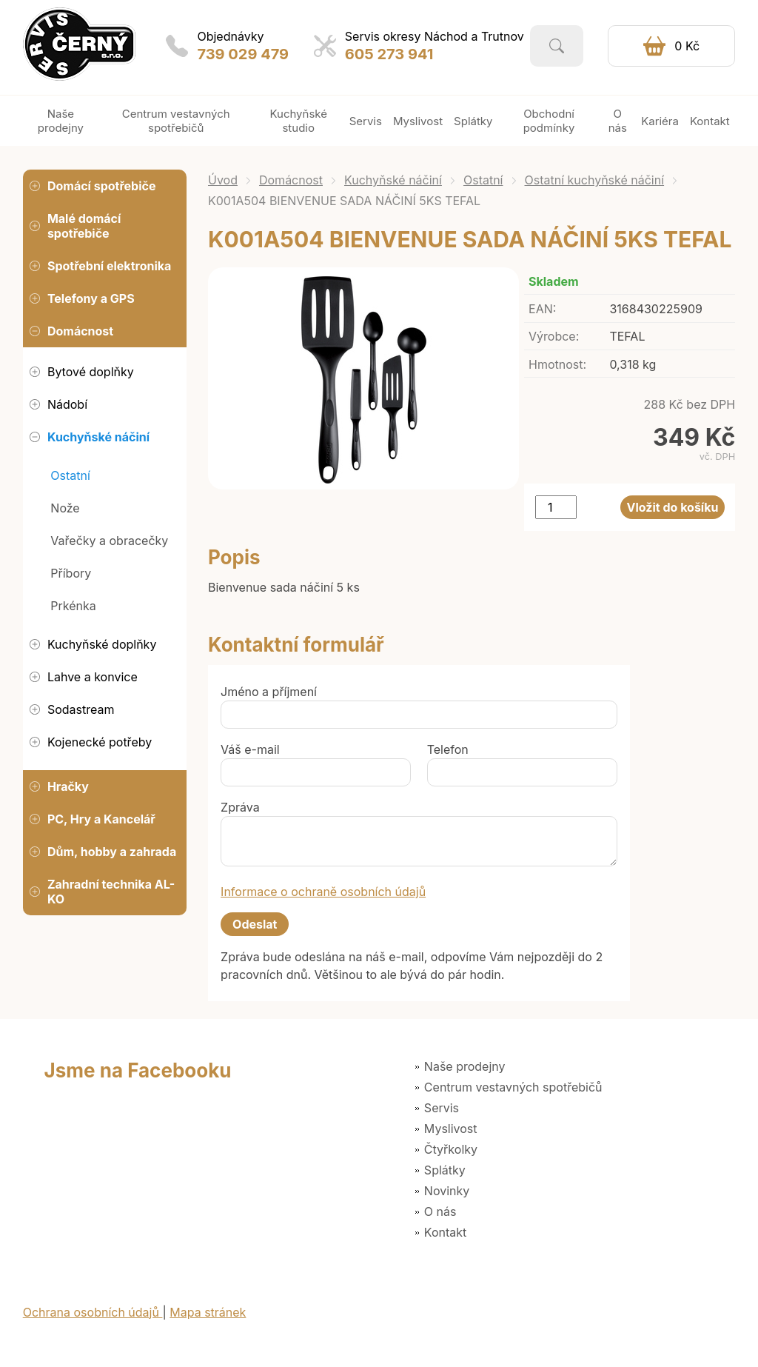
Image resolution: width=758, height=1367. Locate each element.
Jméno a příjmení (269, 691)
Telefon (448, 749)
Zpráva (240, 807)
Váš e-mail (250, 749)
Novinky (446, 1190)
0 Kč (687, 46)
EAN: (542, 308)
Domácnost (291, 180)
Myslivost (450, 1128)
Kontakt (445, 1232)
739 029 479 (243, 54)
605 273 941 (389, 54)
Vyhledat (556, 46)
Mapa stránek (208, 1312)
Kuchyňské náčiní (393, 180)
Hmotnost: (557, 364)
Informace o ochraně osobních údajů (323, 891)
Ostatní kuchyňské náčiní (595, 180)
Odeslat (254, 924)
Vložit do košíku (673, 507)
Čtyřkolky (450, 1149)
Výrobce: (554, 336)
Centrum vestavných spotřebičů (513, 1087)
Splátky (445, 1170)
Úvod (223, 180)
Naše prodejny (465, 1066)
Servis (441, 1107)
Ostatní (483, 180)
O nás (440, 1211)
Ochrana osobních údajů (93, 1312)
